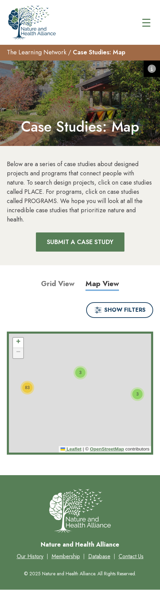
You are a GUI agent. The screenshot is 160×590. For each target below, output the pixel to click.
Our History (30, 556)
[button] (137, 394)
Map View (102, 284)
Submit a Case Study (80, 242)
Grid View (58, 284)
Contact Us (131, 556)
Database (99, 556)
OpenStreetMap (107, 449)
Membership (66, 556)
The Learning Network (36, 52)
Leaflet (71, 449)
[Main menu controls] (146, 22)
